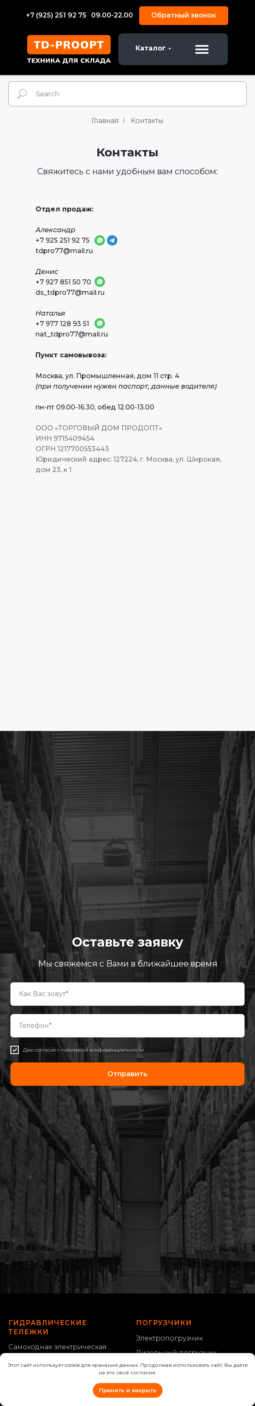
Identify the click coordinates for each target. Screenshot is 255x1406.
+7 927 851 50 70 (63, 282)
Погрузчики (164, 1323)
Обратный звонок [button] (183, 15)
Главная (105, 121)
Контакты (147, 121)
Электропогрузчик (169, 1338)
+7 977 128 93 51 (62, 324)
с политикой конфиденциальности (100, 1050)
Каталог (150, 48)
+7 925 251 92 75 (62, 240)
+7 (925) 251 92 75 (56, 15)
